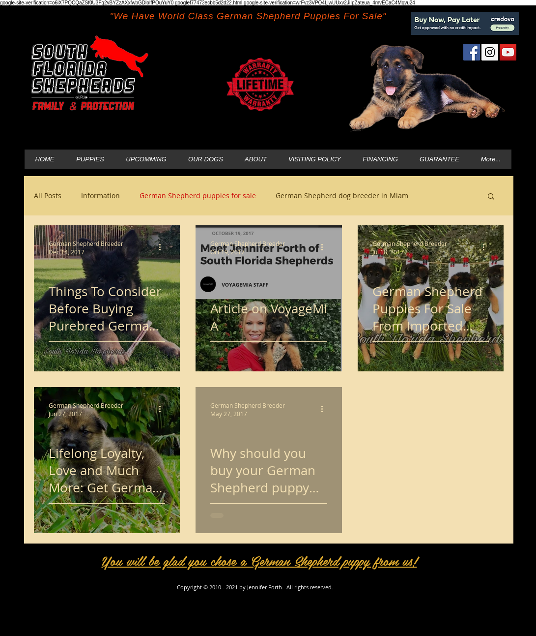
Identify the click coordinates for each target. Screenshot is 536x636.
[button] (491, 197)
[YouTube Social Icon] (508, 52)
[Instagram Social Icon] (489, 52)
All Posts (47, 195)
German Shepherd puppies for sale (198, 195)
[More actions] (163, 247)
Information (100, 195)
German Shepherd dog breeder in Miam (342, 195)
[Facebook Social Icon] (471, 52)
